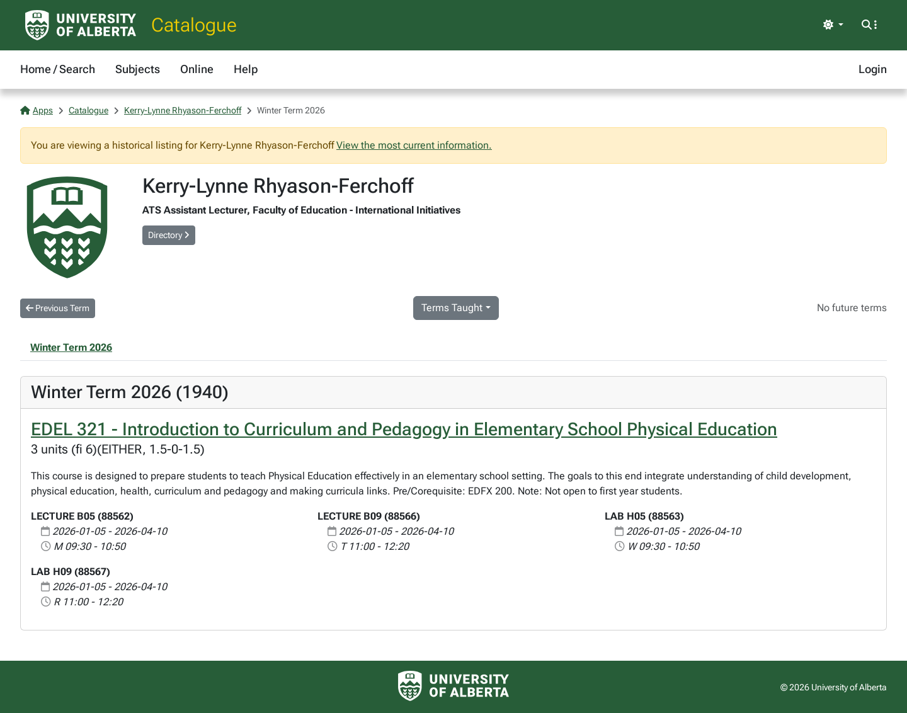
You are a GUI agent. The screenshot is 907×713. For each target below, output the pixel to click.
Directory (169, 235)
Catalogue (194, 25)
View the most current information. (414, 145)
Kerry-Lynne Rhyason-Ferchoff (182, 110)
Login (873, 69)
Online (197, 69)
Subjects (137, 69)
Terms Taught (451, 308)
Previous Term (57, 308)
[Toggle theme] (833, 25)
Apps (36, 110)
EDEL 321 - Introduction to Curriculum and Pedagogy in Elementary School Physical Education (404, 429)
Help (246, 69)
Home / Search (57, 69)
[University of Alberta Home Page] (80, 25)
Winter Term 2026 (71, 347)
